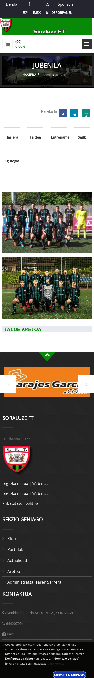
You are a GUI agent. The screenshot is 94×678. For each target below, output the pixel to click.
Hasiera (29, 74)
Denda (11, 4)
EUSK (37, 12)
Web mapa (41, 483)
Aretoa (13, 571)
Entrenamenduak (59, 137)
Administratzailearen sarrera (34, 582)
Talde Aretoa (22, 329)
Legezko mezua (15, 483)
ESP (25, 12)
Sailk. (82, 137)
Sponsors (65, 4)
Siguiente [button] (86, 384)
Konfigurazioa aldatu (19, 658)
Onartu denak (69, 675)
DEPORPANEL (59, 12)
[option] (47, 384)
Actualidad (17, 560)
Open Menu (87, 44)
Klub (11, 538)
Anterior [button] (8, 384)
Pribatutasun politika (20, 503)
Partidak (15, 549)
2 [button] (50, 399)
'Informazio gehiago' (65, 658)
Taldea (35, 137)
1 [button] (43, 399)
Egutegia (12, 161)
